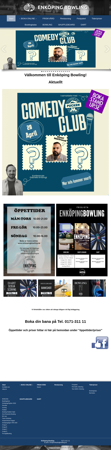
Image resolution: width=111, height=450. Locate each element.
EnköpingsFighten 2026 (9, 403)
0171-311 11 (65, 441)
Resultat (4, 405)
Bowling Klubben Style (8, 412)
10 (59, 71)
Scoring (4, 407)
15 (69, 71)
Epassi (39, 387)
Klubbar (4, 410)
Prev (4, 49)
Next (107, 49)
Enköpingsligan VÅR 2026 (9, 423)
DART (83, 25)
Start (11, 18)
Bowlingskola (6, 401)
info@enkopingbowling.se (58, 442)
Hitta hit (4, 389)
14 (67, 71)
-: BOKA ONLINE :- (28, 18)
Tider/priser (97, 18)
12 (63, 71)
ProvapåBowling (7, 433)
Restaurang (65, 18)
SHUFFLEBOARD (66, 25)
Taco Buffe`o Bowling (78, 389)
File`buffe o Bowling (77, 387)
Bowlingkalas (31, 25)
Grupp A (4, 425)
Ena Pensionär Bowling (9, 414)
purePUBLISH (65, 447)
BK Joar (4, 416)
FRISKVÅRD (48, 18)
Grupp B (4, 427)
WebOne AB (83, 447)
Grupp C (4, 429)
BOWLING (47, 25)
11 (61, 71)
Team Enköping (6, 418)
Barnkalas (92, 393)
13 (65, 71)
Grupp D (4, 431)
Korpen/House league (8, 420)
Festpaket (81, 18)
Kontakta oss (6, 387)
